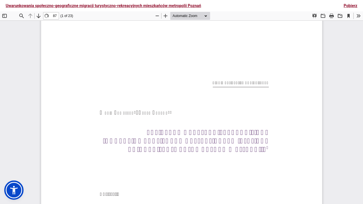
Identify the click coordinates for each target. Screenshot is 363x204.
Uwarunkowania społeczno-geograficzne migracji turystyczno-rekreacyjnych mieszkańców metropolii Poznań (103, 5)
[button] (14, 190)
